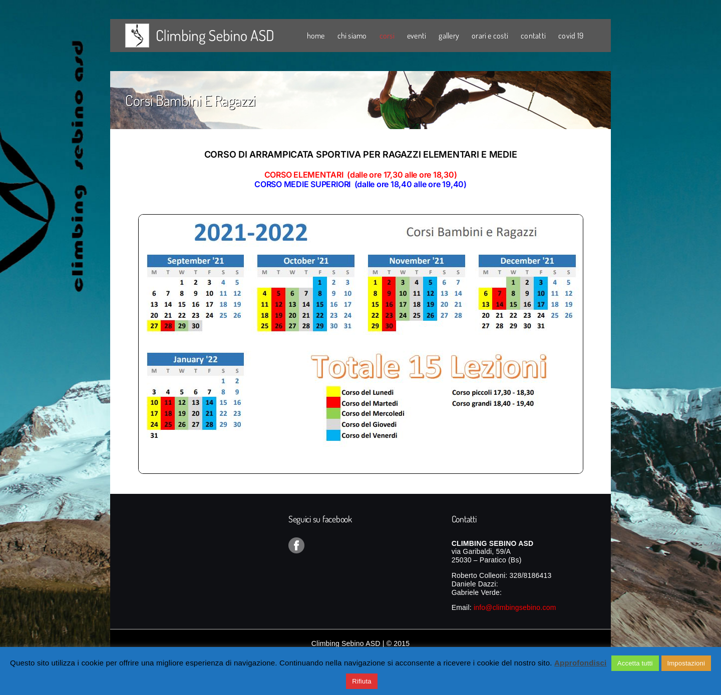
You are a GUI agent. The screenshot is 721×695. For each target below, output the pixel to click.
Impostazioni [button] (686, 663)
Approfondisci (580, 662)
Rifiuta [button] (361, 681)
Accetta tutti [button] (635, 663)
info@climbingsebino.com (515, 607)
